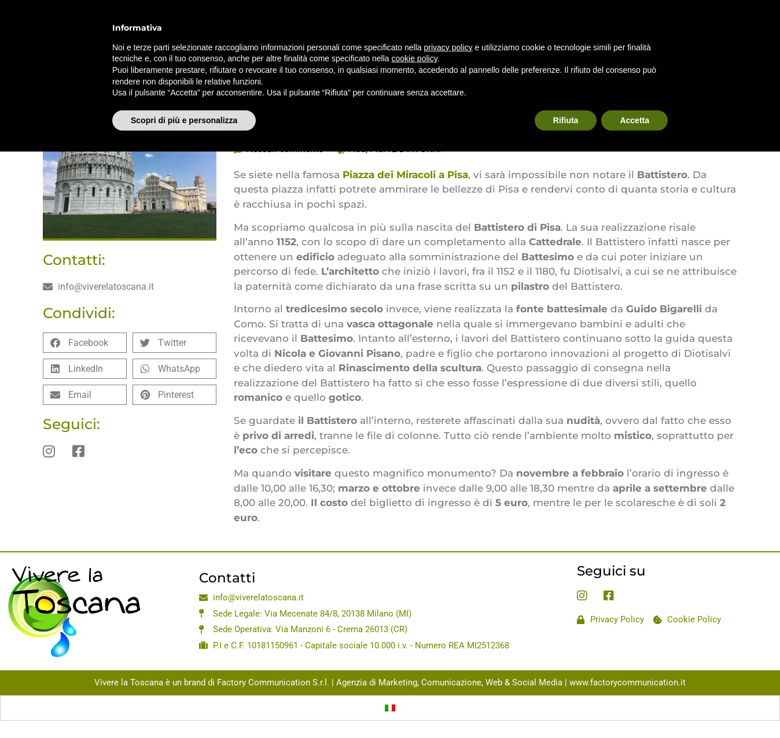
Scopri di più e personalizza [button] (184, 93)
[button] (85, 343)
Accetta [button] (634, 93)
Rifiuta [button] (566, 93)
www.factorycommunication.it (627, 682)
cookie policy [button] (414, 31)
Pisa (357, 148)
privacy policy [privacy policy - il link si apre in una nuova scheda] (448, 20)
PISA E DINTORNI (405, 148)
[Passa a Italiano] (390, 708)
